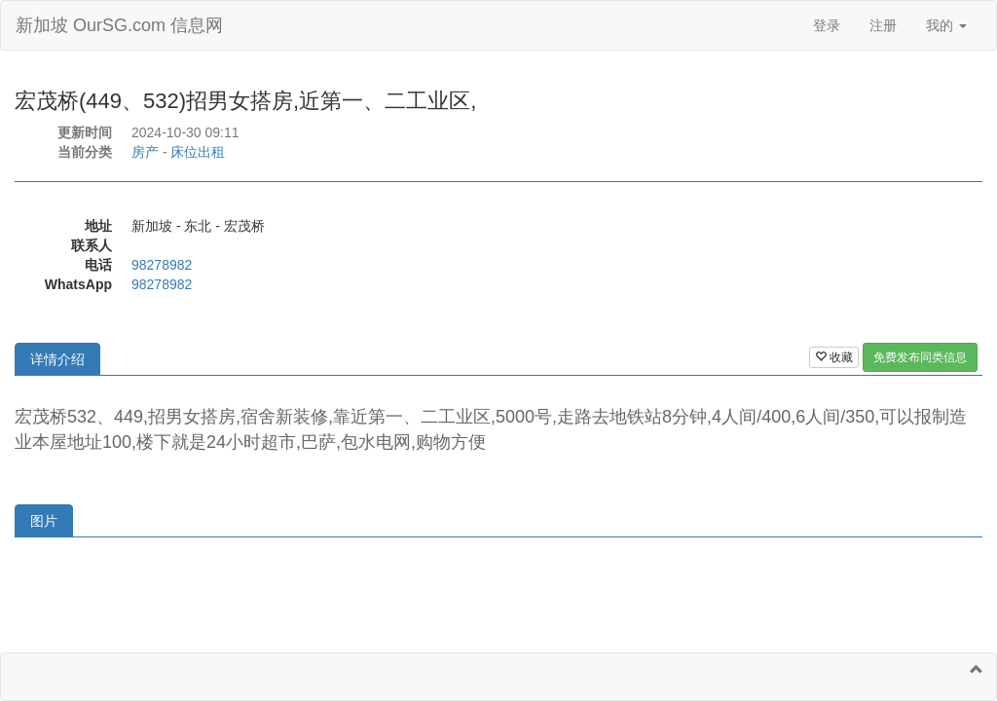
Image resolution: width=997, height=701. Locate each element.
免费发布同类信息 (920, 357)
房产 (145, 152)
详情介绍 (57, 359)
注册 (883, 25)
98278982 (161, 265)
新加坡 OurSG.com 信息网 (119, 25)
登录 (826, 25)
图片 (43, 521)
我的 (946, 25)
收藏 (834, 357)
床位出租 (197, 152)
